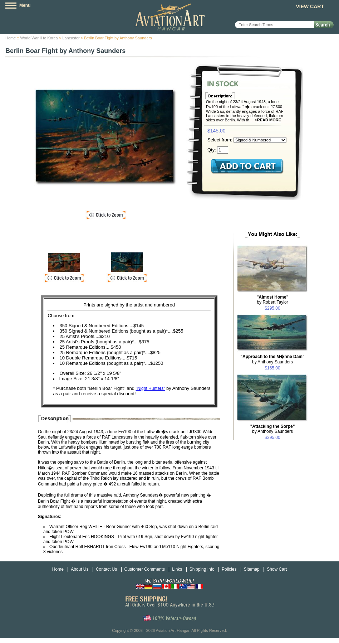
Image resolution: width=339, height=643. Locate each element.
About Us (79, 569)
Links (177, 569)
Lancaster (70, 38)
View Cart (310, 6)
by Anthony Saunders (272, 359)
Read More (269, 120)
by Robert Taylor (273, 300)
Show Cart (277, 569)
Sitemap (252, 569)
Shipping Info (202, 569)
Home (10, 38)
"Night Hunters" (150, 388)
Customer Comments (144, 569)
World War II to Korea (39, 38)
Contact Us (106, 569)
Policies (229, 569)
